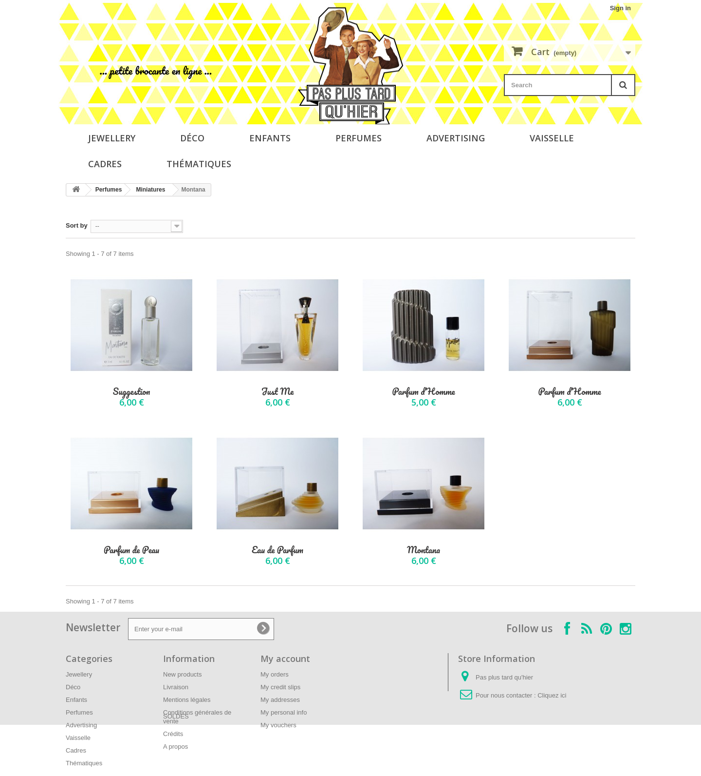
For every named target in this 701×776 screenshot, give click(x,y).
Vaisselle (552, 138)
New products (182, 674)
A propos (175, 746)
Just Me (277, 391)
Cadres (105, 164)
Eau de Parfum (277, 550)
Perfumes (358, 138)
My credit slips (280, 687)
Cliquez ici (551, 695)
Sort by (77, 225)
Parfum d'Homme (423, 391)
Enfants (270, 138)
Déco (192, 138)
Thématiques (198, 164)
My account (285, 658)
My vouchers (278, 725)
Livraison (175, 687)
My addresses (280, 699)
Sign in (620, 8)
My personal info (283, 712)
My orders (274, 674)
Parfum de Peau (131, 550)
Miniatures (150, 189)
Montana (423, 550)
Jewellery (111, 138)
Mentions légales (187, 699)
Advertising (455, 138)
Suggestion (131, 391)
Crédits (173, 733)
